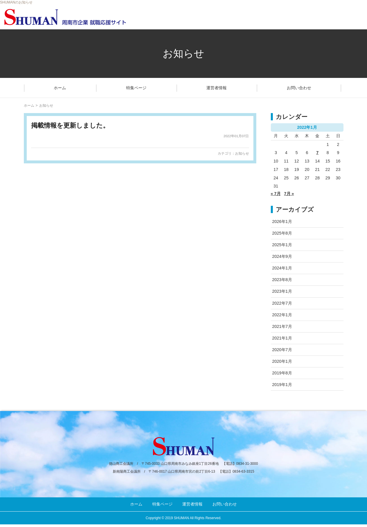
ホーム (60, 87)
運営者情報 (216, 87)
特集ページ (136, 87)
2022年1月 (282, 314)
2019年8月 (282, 373)
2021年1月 (282, 338)
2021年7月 (282, 326)
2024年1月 (282, 268)
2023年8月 (282, 279)
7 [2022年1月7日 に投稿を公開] (317, 152)
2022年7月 (282, 303)
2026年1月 (282, 221)
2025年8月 (282, 233)
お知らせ (242, 153)
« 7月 (276, 193)
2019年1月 (282, 384)
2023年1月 (282, 291)
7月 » (289, 193)
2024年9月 (282, 256)
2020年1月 (282, 361)
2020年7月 (282, 349)
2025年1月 (282, 244)
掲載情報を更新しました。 (70, 125)
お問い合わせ (299, 87)
